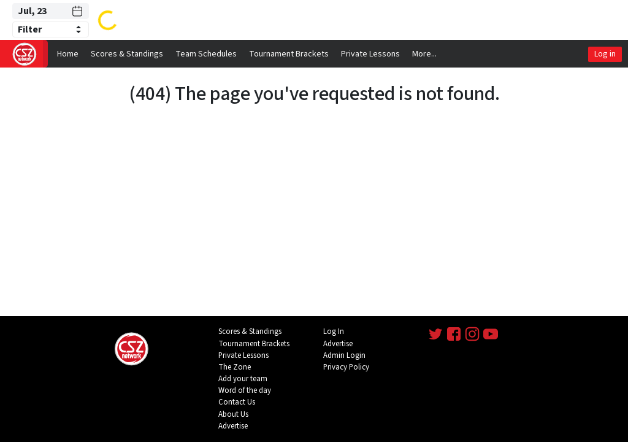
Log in (605, 54)
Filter (30, 29)
